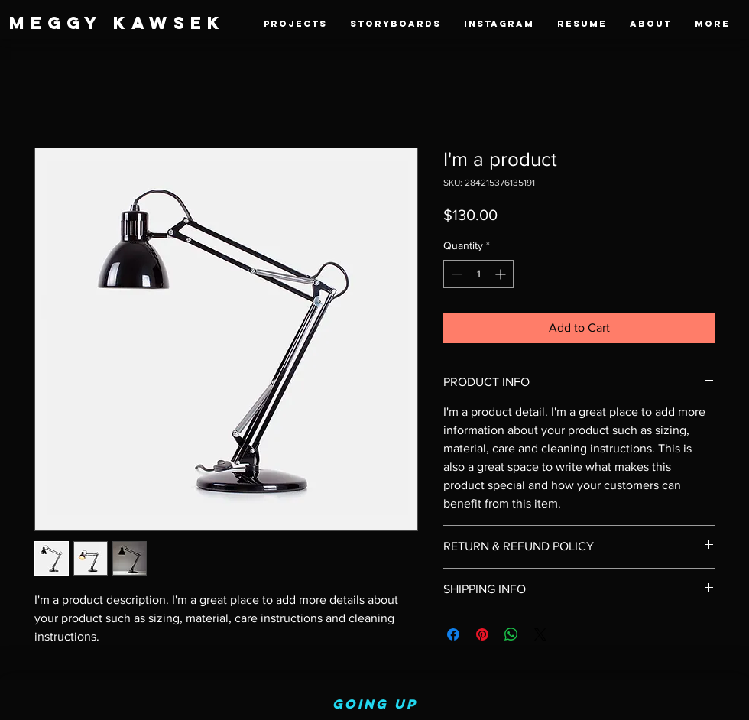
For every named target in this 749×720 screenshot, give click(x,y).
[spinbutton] (478, 274)
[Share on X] (540, 634)
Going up (374, 704)
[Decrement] (455, 274)
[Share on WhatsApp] (511, 634)
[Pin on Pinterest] (482, 634)
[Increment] (501, 274)
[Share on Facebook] (453, 634)
